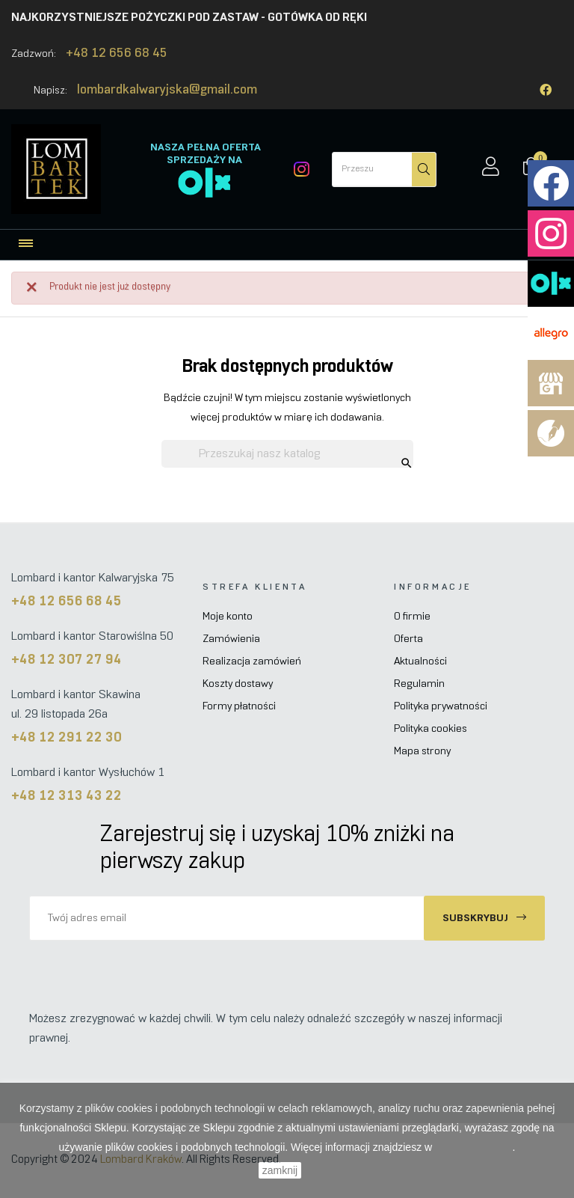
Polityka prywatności (440, 707)
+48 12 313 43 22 (66, 796)
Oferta (408, 639)
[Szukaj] (287, 454)
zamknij (279, 1170)
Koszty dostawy (238, 684)
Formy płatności (239, 707)
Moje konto (228, 617)
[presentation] (154, 970)
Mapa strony (422, 752)
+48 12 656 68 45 (116, 54)
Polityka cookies (430, 729)
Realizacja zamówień (252, 662)
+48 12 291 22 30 (66, 738)
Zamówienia (231, 639)
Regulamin (419, 684)
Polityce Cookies (474, 1147)
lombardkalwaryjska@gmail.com (167, 91)
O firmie (412, 617)
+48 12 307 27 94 (66, 660)
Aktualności (420, 662)
